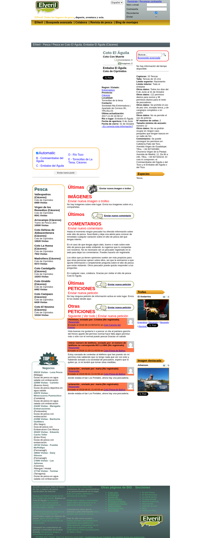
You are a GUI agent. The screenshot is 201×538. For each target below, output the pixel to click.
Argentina (142, 322)
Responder (74, 322)
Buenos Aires (41, 385)
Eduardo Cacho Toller (46, 433)
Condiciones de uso (94, 537)
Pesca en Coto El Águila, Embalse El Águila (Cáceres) (85, 44)
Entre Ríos (40, 437)
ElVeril (39, 22)
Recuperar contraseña (150, 1)
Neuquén (153, 322)
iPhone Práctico (115, 499)
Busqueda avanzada (59, 22)
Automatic (47, 153)
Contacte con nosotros (113, 537)
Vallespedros (43, 194)
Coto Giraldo (42, 281)
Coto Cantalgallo (45, 268)
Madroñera (41, 258)
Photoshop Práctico (117, 501)
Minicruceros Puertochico (48, 395)
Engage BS (113, 497)
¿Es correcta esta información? (117, 126)
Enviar (130, 16)
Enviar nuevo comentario (85, 228)
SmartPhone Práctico (117, 503)
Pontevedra (40, 411)
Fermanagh (40, 450)
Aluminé (142, 326)
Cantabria (39, 398)
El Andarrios (113, 494)
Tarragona (40, 473)
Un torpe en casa (115, 508)
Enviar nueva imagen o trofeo (88, 201)
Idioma (106, 2)
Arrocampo (42, 219)
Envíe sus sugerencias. (134, 537)
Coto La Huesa (44, 245)
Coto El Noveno (44, 306)
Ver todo (89, 316)
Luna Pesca (56, 372)
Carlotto (54, 382)
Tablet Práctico (114, 506)
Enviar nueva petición (83, 293)
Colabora (81, 22)
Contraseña (132, 9)
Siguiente (74, 316)
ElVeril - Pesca (41, 44)
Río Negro (40, 424)
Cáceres (106, 95)
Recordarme (133, 13)
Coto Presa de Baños (114, 350)
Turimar (54, 471)
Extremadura (108, 90)
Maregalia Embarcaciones (47, 407)
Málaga (38, 375)
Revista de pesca (101, 22)
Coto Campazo (44, 293)
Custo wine (113, 492)
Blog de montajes (127, 22)
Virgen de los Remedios (43, 209)
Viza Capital (113, 510)
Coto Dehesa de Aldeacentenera (44, 231)
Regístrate (132, 1)
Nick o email (133, 4)
